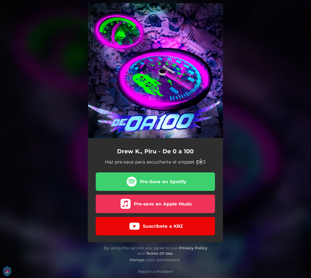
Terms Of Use (159, 253)
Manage (137, 259)
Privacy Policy (193, 248)
